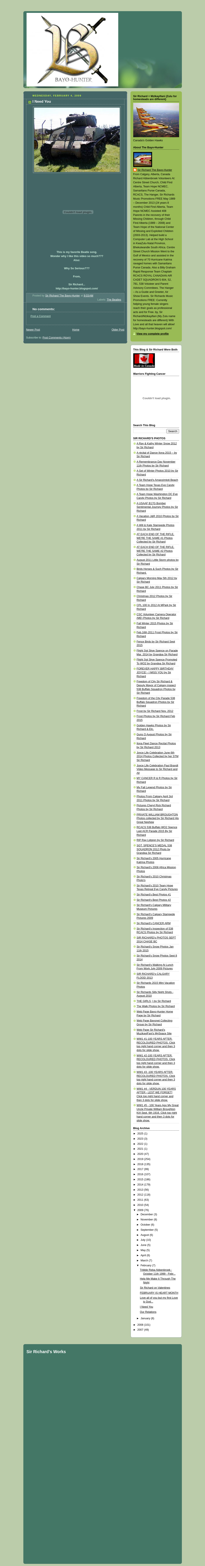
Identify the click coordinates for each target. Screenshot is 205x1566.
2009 (140, 1210)
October (146, 1224)
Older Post (118, 329)
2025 (140, 1133)
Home (75, 329)
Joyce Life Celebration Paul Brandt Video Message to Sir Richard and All (157, 769)
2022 (140, 1143)
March (145, 1260)
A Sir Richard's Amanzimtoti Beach (157, 479)
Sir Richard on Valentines (155, 1287)
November (147, 1219)
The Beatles (114, 299)
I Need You (146, 1306)
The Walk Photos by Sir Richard (156, 1006)
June (144, 1245)
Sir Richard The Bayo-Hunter (155, 169)
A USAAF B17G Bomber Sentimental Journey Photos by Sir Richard (157, 507)
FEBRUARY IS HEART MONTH (159, 1292)
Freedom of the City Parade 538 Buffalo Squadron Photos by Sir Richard (156, 702)
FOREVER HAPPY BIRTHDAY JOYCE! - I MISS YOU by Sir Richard (155, 672)
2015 (140, 1179)
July (143, 1239)
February (146, 1265)
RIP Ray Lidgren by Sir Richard (155, 840)
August (145, 1235)
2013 (140, 1189)
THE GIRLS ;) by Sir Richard (154, 1001)
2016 (140, 1174)
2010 (140, 1204)
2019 (140, 1159)
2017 (140, 1169)
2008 (140, 1324)
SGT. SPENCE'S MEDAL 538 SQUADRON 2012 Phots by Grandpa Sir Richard (154, 849)
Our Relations (148, 1311)
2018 (140, 1164)
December (147, 1214)
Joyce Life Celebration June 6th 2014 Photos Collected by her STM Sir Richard (158, 756)
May (143, 1250)
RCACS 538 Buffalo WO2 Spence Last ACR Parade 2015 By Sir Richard (157, 831)
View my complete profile (152, 333)
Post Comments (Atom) (57, 337)
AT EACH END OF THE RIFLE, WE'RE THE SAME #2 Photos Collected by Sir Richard (155, 551)
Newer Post (33, 329)
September (147, 1229)
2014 (140, 1184)
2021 (140, 1148)
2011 (140, 1199)
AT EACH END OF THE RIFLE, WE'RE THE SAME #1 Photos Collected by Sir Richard (155, 538)
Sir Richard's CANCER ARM (154, 923)
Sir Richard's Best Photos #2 (154, 899)
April (144, 1255)
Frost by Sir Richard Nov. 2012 (155, 711)
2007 (140, 1329)
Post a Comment (41, 316)
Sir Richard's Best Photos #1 (154, 894)
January (146, 1318)
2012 (140, 1194)
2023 (140, 1138)
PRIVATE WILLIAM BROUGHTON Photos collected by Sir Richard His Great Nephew (158, 818)
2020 (140, 1153)
